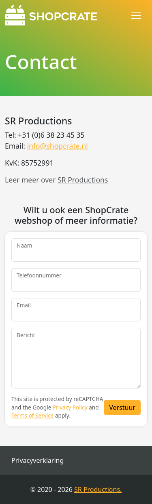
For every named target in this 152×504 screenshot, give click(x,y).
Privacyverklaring (37, 460)
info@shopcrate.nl (57, 146)
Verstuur (122, 407)
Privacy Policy (70, 407)
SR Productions (83, 180)
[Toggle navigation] (136, 15)
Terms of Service (32, 415)
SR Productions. (98, 489)
